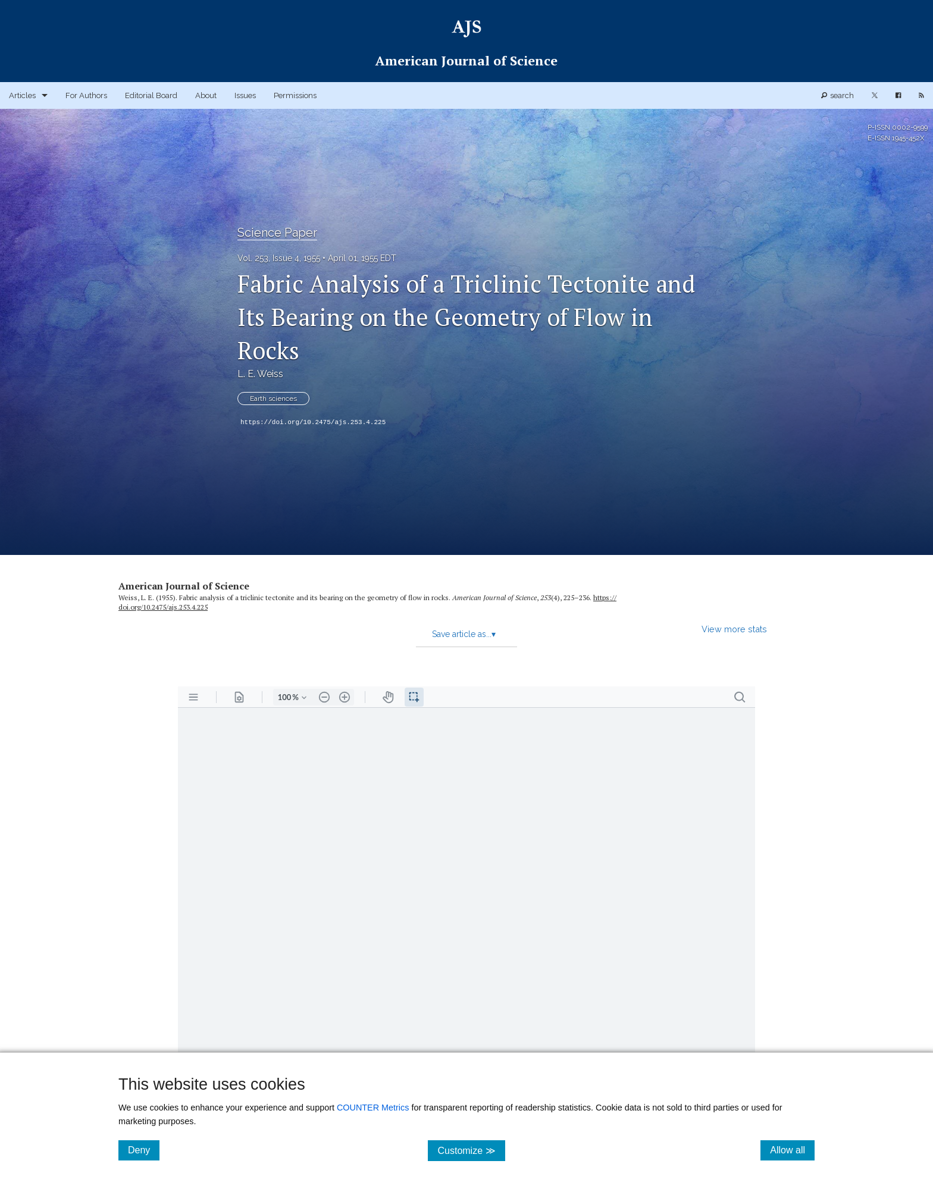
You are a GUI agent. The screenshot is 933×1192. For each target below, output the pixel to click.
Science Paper (277, 232)
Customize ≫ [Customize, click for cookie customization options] (471, 1150)
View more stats (734, 629)
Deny (143, 1149)
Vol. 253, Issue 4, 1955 (278, 258)
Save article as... (464, 634)
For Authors (86, 95)
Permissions (295, 95)
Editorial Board (151, 95)
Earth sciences (273, 398)
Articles (22, 95)
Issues (245, 95)
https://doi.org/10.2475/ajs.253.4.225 (313, 422)
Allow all (792, 1149)
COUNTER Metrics (373, 1107)
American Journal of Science (183, 585)
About (206, 95)
